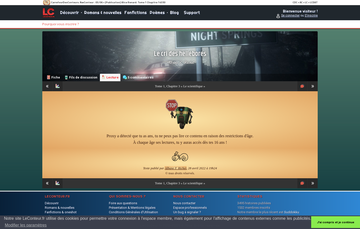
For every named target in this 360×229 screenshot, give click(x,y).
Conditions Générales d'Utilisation (133, 212)
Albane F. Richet (180, 62)
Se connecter (290, 15)
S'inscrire (311, 15)
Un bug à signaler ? (187, 212)
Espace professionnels (190, 208)
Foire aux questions (123, 203)
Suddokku (291, 212)
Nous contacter (184, 203)
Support (192, 12)
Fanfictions (135, 12)
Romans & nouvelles (102, 12)
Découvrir (69, 12)
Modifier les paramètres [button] (26, 225)
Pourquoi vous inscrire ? (60, 24)
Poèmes (157, 12)
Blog (174, 12)
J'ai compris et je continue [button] (335, 222)
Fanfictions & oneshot (61, 212)
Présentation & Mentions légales (132, 208)
